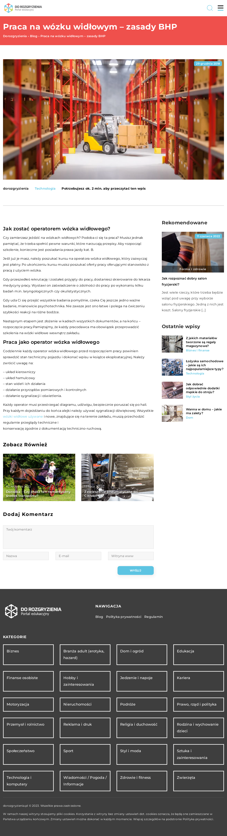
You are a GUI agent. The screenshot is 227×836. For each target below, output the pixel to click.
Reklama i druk (77, 724)
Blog (99, 617)
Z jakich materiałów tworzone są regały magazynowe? (201, 342)
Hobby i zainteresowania (78, 681)
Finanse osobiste (22, 678)
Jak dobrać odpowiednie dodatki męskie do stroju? (203, 388)
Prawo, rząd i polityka (197, 704)
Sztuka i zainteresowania (192, 754)
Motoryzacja (18, 704)
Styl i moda (130, 751)
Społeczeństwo (20, 751)
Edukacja (185, 651)
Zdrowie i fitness (135, 777)
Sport (68, 751)
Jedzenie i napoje (136, 678)
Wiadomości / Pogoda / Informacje (85, 780)
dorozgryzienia (16, 188)
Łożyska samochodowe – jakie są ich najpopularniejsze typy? (205, 365)
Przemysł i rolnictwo (25, 724)
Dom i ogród (131, 651)
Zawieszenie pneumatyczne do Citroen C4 (111, 494)
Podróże (127, 704)
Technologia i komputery (19, 780)
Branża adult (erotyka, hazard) (83, 654)
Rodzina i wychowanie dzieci (198, 727)
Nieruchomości (77, 704)
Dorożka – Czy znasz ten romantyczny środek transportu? (38, 494)
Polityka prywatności (123, 617)
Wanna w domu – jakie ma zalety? (204, 411)
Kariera (183, 678)
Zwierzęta (186, 777)
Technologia (45, 188)
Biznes (13, 651)
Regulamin (153, 617)
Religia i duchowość (138, 724)
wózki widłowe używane (23, 416)
